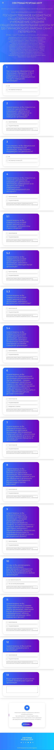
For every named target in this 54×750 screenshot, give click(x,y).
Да (9, 85)
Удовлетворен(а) (12, 121)
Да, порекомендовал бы (14, 579)
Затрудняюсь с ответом (14, 406)
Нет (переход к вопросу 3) (15, 89)
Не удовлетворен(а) (13, 125)
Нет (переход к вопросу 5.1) (15, 160)
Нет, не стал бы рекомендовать (16, 583)
